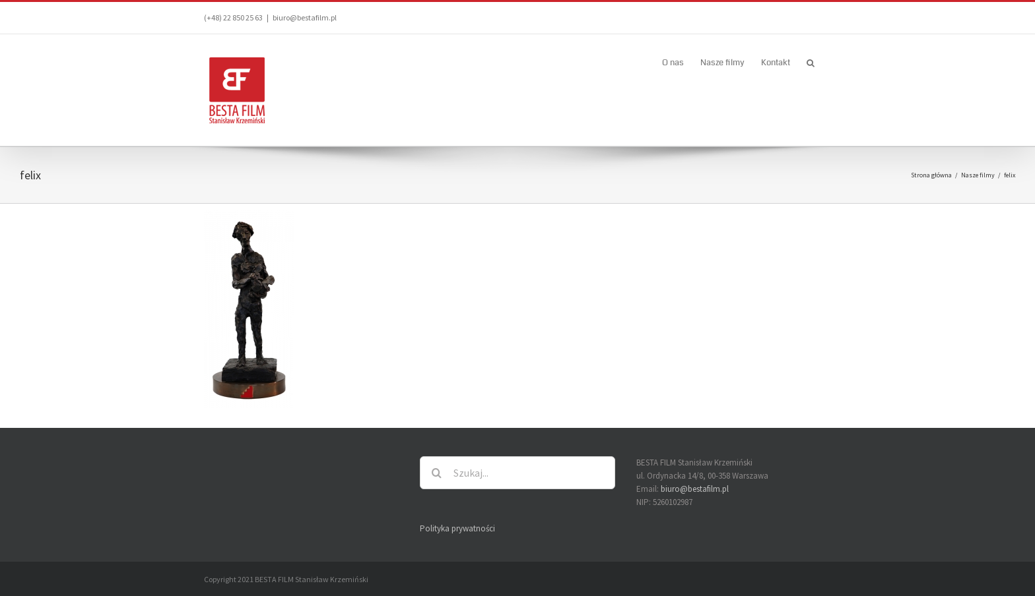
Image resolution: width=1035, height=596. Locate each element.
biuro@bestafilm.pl (305, 17)
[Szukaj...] (517, 472)
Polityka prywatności (457, 528)
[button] (811, 62)
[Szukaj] (436, 472)
